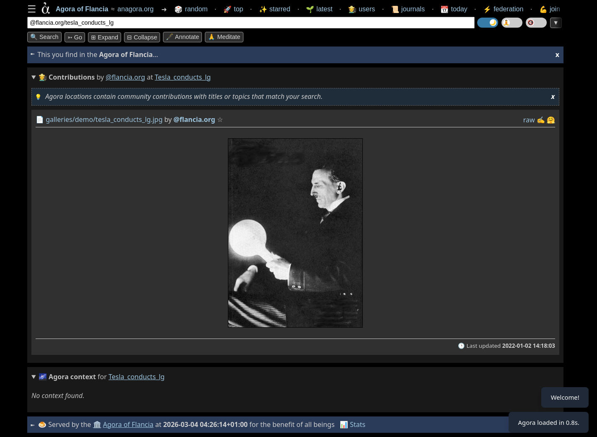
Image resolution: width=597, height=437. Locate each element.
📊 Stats (354, 424)
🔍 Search (44, 37)
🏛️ (98, 424)
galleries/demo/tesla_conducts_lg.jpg (104, 119)
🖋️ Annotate (182, 37)
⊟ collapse (142, 37)
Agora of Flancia (129, 424)
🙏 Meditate (224, 37)
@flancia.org (125, 77)
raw (529, 119)
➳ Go (74, 37)
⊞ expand (104, 37)
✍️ (541, 119)
